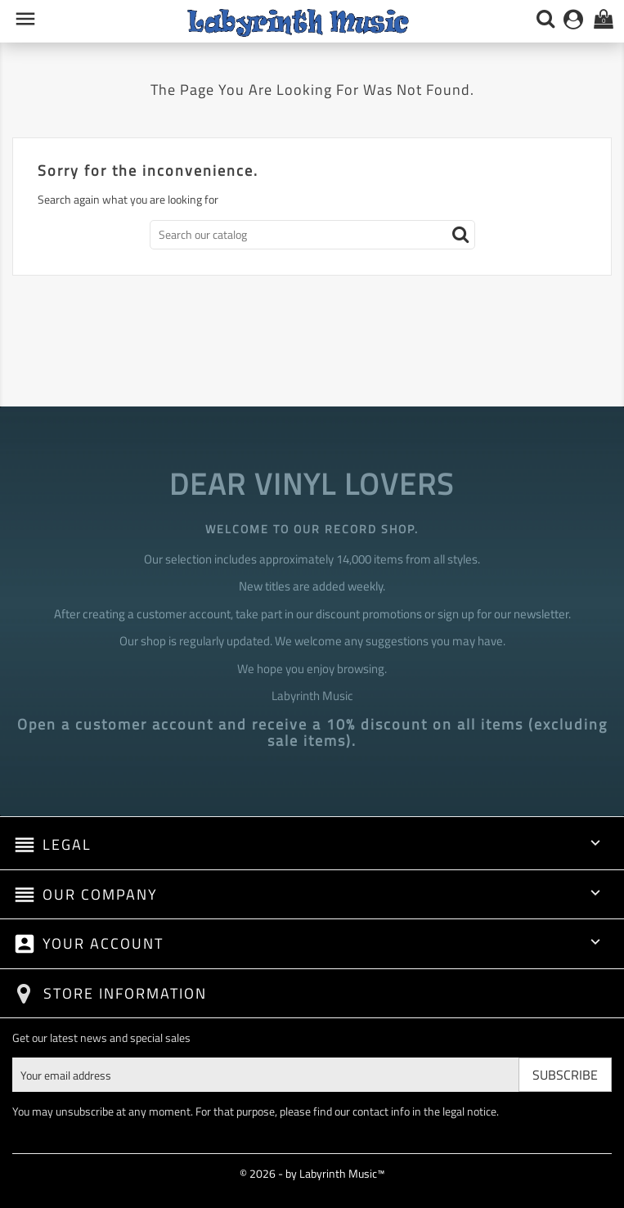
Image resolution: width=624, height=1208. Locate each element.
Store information (125, 993)
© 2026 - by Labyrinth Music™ (312, 1173)
